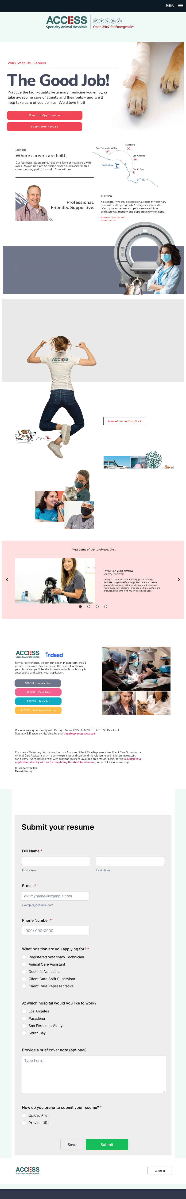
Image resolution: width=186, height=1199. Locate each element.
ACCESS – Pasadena (38, 692)
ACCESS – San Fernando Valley (38, 710)
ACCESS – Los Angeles (38, 683)
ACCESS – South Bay (38, 701)
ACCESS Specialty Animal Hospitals (93, 22)
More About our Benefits (124, 421)
